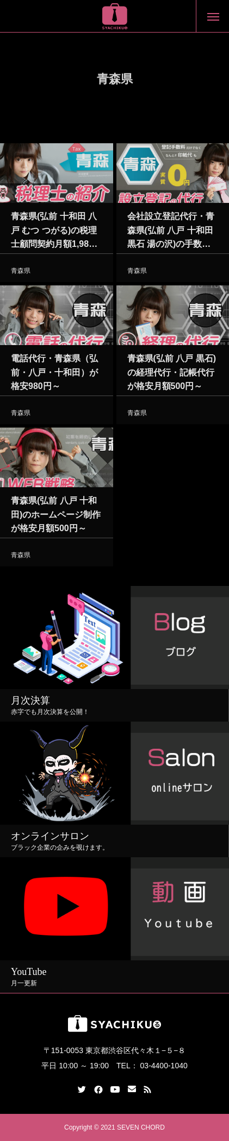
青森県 (20, 272)
